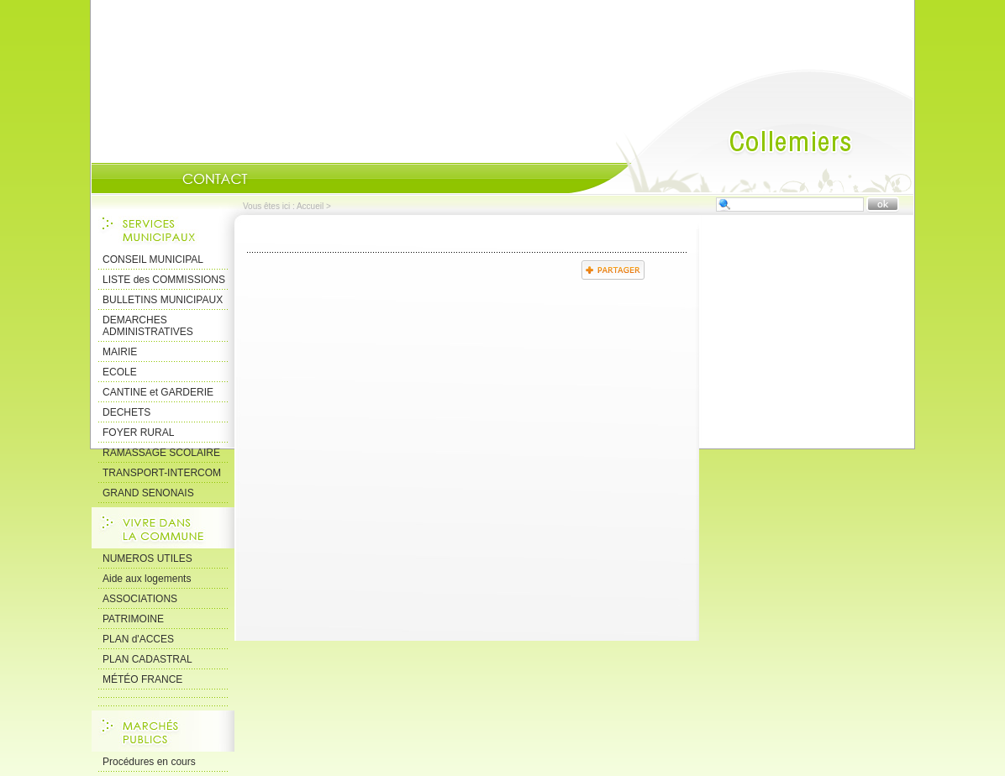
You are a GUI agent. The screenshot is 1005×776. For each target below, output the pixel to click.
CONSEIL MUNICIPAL (153, 259)
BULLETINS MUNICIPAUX (163, 300)
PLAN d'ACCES (138, 639)
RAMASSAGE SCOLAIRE (161, 453)
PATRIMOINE (133, 619)
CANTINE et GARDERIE (158, 392)
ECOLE (120, 372)
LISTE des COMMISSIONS (164, 280)
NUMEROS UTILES (147, 558)
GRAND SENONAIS (148, 493)
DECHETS (126, 412)
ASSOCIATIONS (140, 599)
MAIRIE (120, 352)
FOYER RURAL (138, 432)
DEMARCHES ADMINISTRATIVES (148, 326)
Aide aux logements (147, 579)
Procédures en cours (149, 762)
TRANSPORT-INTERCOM (162, 473)
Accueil (741, 131)
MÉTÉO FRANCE (142, 679)
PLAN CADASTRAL (147, 659)
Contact (215, 179)
